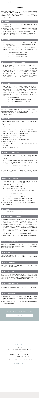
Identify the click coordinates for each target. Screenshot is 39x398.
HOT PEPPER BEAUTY (19, 315)
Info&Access (19, 378)
